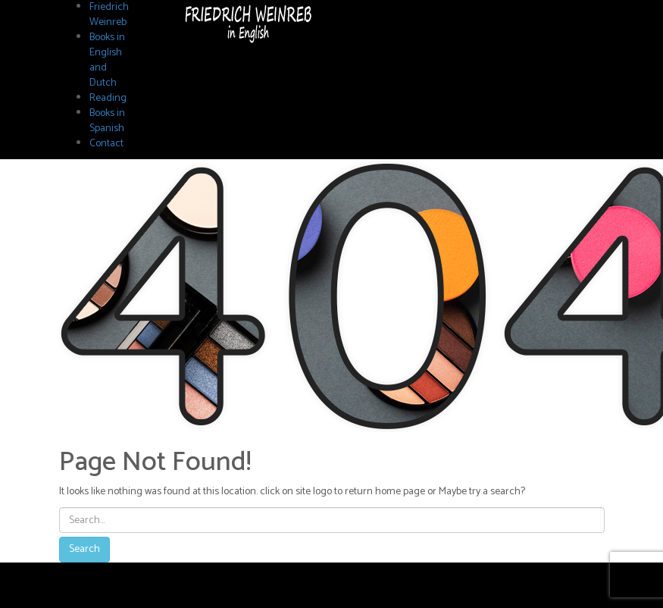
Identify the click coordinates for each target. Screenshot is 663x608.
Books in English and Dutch (107, 60)
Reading (108, 98)
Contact (106, 143)
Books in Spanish (107, 121)
